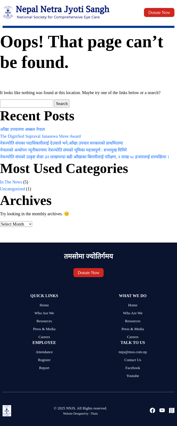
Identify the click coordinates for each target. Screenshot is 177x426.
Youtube (132, 376)
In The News (11, 182)
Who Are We (44, 313)
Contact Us (132, 360)
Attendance (44, 352)
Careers (44, 337)
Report (44, 368)
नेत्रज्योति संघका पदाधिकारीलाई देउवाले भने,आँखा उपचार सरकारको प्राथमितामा (61, 143)
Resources (44, 321)
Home (44, 305)
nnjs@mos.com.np (133, 352)
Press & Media (44, 329)
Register (44, 360)
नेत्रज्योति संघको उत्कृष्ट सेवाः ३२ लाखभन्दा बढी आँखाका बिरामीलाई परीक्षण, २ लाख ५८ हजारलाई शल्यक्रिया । (84, 156)
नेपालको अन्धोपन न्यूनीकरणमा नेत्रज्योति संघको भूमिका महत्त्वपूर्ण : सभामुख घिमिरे (63, 150)
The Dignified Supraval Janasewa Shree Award (40, 136)
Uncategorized (12, 188)
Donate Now (159, 12)
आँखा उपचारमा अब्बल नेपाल (22, 129)
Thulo (94, 413)
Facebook (133, 368)
